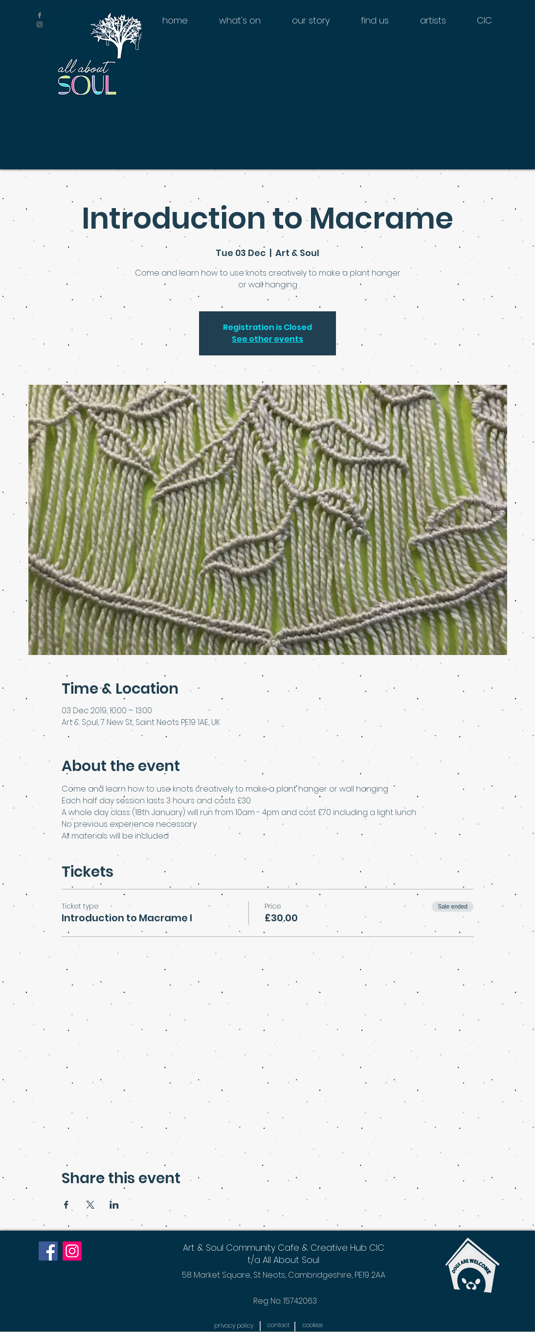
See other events (267, 339)
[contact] (278, 1325)
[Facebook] (48, 1251)
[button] (233, 1326)
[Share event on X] (90, 1205)
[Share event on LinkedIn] (114, 1205)
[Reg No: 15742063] (285, 1301)
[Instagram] (72, 1251)
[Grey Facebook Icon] (40, 15)
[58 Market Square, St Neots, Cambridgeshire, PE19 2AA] (283, 1275)
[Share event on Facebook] (66, 1205)
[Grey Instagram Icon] (40, 24)
